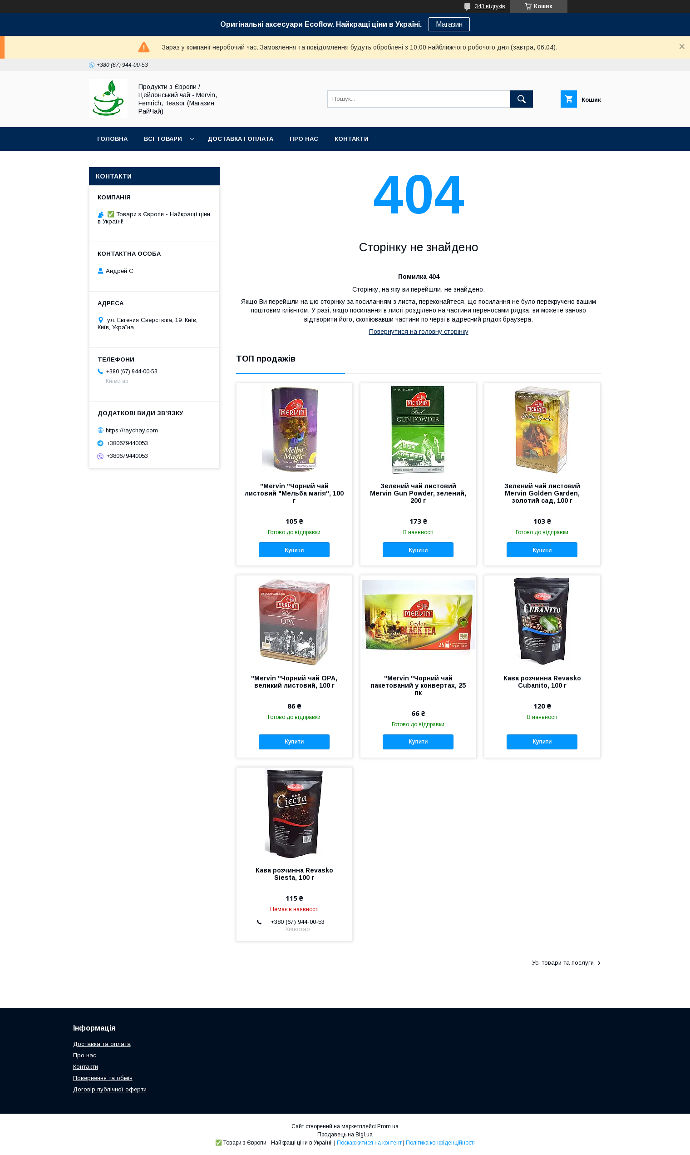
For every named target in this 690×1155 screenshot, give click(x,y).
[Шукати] (521, 99)
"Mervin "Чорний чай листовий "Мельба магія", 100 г (294, 493)
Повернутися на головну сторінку (418, 331)
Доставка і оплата (240, 138)
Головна (112, 138)
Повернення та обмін (103, 1078)
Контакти (352, 138)
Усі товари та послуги (563, 962)
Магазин (449, 24)
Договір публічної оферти (110, 1089)
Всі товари (163, 138)
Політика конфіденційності (440, 1143)
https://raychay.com (132, 430)
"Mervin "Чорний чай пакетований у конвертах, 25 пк (418, 685)
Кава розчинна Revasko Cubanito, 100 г (542, 681)
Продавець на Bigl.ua (345, 1134)
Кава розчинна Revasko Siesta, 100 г (294, 874)
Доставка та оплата (102, 1044)
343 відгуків (490, 6)
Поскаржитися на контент (369, 1143)
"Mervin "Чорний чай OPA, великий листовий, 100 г (294, 681)
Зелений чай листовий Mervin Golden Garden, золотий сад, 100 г (542, 493)
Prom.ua (388, 1126)
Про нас (304, 138)
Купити (294, 550)
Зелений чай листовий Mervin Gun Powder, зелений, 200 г (418, 493)
